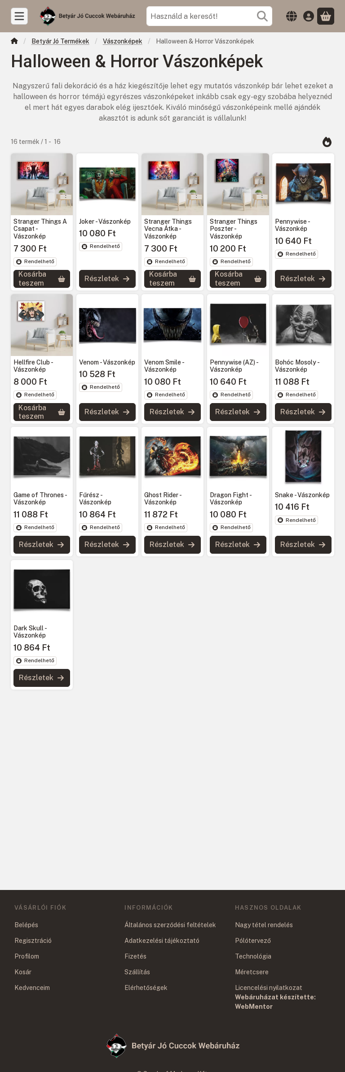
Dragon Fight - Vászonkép (230, 498)
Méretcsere (252, 972)
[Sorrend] (327, 142)
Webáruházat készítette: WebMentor (275, 1002)
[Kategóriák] (19, 16)
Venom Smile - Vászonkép (164, 365)
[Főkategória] (14, 42)
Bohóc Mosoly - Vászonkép (297, 365)
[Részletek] (107, 279)
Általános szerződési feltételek (170, 925)
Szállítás (137, 972)
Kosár (22, 972)
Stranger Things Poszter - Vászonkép (233, 229)
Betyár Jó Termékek (60, 41)
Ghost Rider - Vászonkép (162, 498)
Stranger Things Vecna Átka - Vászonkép (168, 229)
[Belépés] (308, 16)
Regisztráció (33, 940)
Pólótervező (253, 940)
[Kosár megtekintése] (325, 16)
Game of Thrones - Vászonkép (39, 498)
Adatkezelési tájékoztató (161, 940)
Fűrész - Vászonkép (95, 498)
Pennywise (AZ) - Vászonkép (234, 365)
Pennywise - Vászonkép (292, 225)
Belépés (26, 925)
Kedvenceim (32, 987)
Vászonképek (122, 41)
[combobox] (209, 16)
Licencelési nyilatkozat (268, 987)
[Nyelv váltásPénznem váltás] (291, 16)
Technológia (253, 956)
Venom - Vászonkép (107, 361)
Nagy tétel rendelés (264, 925)
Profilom (26, 956)
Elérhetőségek (146, 987)
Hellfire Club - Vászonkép (33, 365)
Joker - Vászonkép (105, 221)
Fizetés (135, 956)
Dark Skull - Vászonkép (29, 632)
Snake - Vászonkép (302, 495)
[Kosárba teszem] (41, 279)
